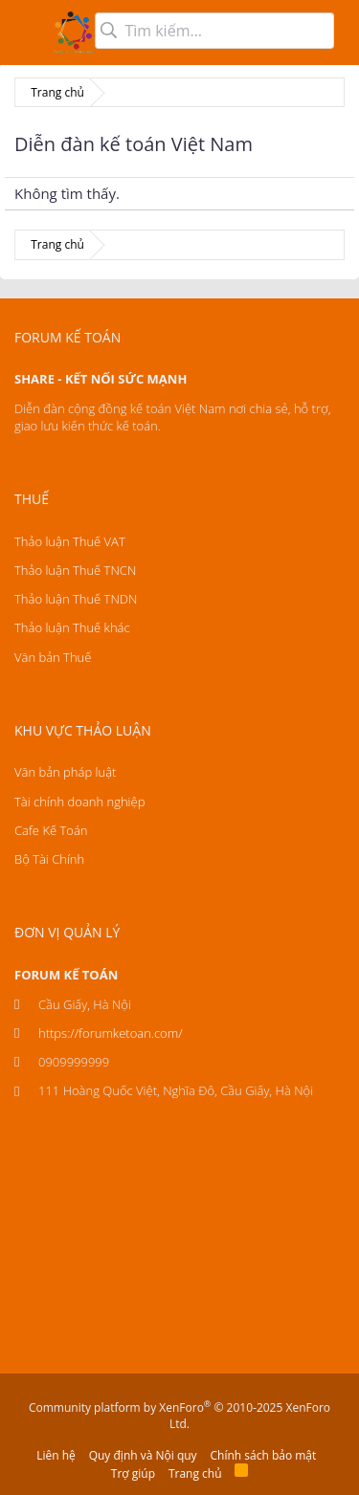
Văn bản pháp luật (65, 771)
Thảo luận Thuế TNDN (75, 598)
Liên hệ (56, 1455)
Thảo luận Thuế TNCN (75, 570)
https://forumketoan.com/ (110, 1033)
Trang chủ (195, 1473)
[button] (26, 32)
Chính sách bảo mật (264, 1455)
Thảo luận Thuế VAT (69, 541)
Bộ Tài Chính (49, 859)
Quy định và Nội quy (143, 1455)
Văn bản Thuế (52, 657)
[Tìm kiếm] (214, 30)
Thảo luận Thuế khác (72, 627)
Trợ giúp (133, 1473)
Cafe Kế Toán (50, 830)
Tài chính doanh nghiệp (79, 801)
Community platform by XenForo (179, 1415)
